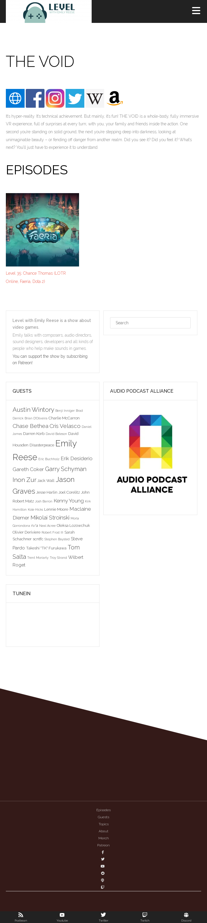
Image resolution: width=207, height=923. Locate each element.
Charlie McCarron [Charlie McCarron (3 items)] (64, 418)
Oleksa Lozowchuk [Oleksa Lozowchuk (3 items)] (73, 525)
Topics (104, 824)
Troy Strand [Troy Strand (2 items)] (58, 557)
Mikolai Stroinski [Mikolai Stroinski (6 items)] (49, 517)
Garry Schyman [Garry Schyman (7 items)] (65, 469)
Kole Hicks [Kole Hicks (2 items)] (35, 509)
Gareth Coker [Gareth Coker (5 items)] (28, 469)
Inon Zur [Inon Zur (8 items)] (24, 479)
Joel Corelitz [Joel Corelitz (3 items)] (69, 492)
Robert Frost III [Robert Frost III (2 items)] (52, 532)
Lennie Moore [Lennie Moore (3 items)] (56, 509)
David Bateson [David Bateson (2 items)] (56, 434)
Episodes (103, 810)
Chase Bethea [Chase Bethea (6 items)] (30, 426)
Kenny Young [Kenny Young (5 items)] (69, 501)
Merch (103, 838)
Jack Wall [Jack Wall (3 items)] (45, 480)
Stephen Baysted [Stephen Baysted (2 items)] (57, 539)
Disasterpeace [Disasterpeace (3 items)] (42, 445)
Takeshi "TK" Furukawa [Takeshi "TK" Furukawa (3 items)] (46, 548)
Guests (103, 817)
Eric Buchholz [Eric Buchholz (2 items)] (48, 459)
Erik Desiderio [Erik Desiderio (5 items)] (77, 458)
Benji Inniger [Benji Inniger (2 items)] (65, 410)
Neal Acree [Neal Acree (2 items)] (47, 525)
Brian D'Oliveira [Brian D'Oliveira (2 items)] (36, 418)
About (103, 831)
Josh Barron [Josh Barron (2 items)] (43, 501)
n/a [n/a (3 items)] (34, 525)
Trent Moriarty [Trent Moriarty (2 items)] (38, 557)
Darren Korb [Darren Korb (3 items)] (34, 433)
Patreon (103, 845)
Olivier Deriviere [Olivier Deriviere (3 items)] (26, 532)
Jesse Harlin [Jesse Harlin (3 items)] (46, 492)
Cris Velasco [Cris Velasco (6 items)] (65, 426)
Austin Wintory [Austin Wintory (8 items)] (33, 409)
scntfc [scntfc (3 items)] (38, 538)
